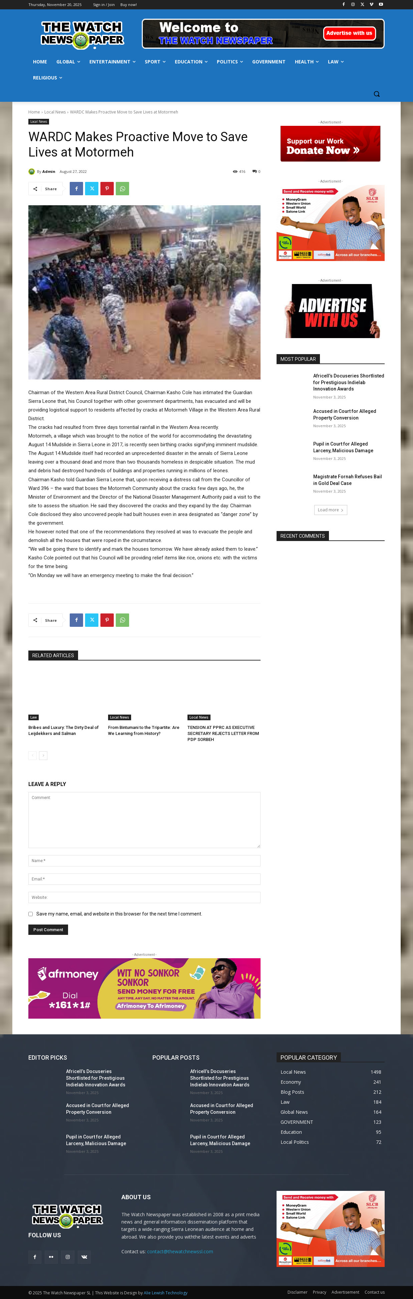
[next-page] (43, 755)
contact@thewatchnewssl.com (180, 1251)
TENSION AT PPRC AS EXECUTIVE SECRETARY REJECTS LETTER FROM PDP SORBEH (223, 733)
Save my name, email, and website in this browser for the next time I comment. (119, 914)
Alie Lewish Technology (165, 1293)
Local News (55, 112)
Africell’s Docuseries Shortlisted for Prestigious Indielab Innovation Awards (348, 382)
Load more (331, 510)
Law (33, 717)
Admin (48, 171)
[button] (377, 94)
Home (34, 112)
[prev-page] (32, 755)
